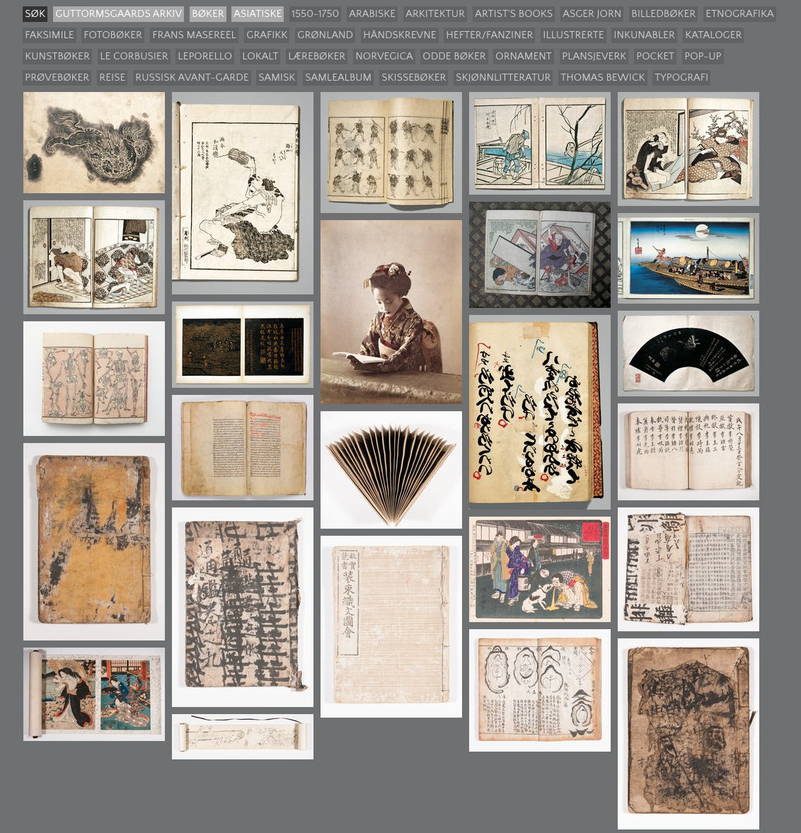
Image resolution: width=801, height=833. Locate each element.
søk (35, 14)
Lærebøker (316, 56)
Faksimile (49, 35)
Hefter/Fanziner (489, 35)
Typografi (681, 77)
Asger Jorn (592, 14)
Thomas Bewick (602, 77)
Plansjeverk (594, 56)
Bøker (208, 14)
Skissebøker (413, 77)
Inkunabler (644, 35)
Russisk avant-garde (191, 77)
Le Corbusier (134, 56)
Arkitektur (435, 14)
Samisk (276, 77)
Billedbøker (663, 14)
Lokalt (260, 56)
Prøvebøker (57, 77)
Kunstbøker (57, 56)
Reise (112, 77)
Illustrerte (573, 35)
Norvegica (384, 56)
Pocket (655, 56)
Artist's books (514, 14)
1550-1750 (315, 14)
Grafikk (266, 35)
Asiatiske (258, 14)
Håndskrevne (399, 35)
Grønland (325, 35)
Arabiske (372, 14)
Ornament (523, 56)
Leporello (205, 56)
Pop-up (702, 56)
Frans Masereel (194, 35)
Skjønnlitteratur (503, 77)
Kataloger (713, 35)
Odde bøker (453, 56)
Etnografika (739, 14)
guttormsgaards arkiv (118, 14)
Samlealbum (338, 77)
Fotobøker (112, 35)
